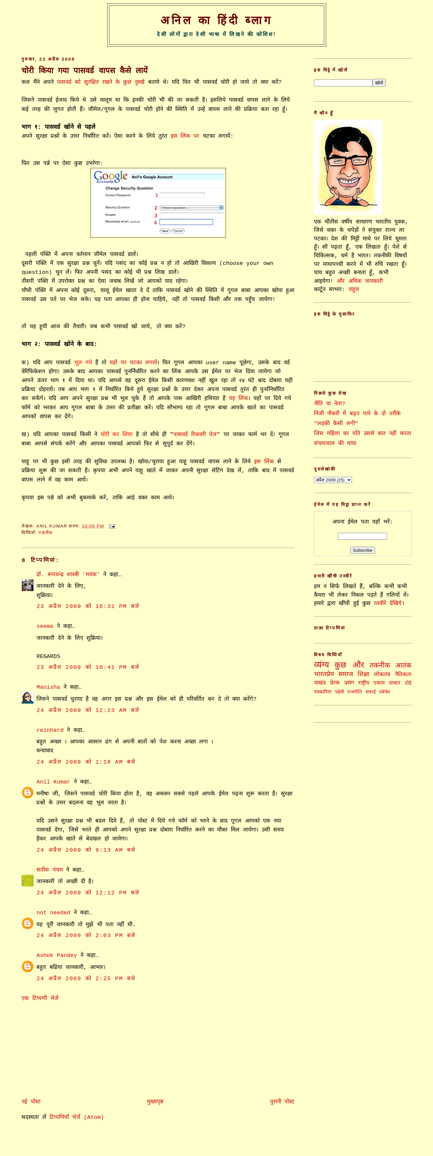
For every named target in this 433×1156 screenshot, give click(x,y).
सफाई (371, 692)
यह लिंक (238, 398)
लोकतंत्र (382, 675)
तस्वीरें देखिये (388, 603)
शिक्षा (363, 674)
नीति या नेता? (329, 404)
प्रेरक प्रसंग (342, 683)
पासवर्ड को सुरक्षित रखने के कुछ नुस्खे (101, 82)
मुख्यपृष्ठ (155, 1102)
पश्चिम (384, 692)
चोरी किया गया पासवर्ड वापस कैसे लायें (85, 71)
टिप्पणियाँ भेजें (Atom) (77, 1117)
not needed (53, 913)
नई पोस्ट (31, 1102)
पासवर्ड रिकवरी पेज (195, 434)
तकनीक (45, 532)
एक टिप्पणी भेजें (40, 998)
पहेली (339, 692)
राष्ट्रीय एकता (371, 683)
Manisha (48, 687)
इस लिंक (264, 462)
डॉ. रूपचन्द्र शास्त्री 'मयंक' (68, 575)
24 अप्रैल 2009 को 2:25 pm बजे (86, 979)
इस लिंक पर (185, 136)
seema (44, 626)
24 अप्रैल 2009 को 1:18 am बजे (86, 762)
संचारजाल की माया (335, 443)
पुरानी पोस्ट (282, 1102)
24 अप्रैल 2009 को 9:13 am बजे (86, 850)
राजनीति (354, 692)
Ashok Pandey (56, 955)
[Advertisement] (71, 1048)
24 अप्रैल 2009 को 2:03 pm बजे (86, 935)
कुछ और (349, 665)
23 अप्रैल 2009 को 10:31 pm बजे (88, 606)
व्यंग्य (321, 665)
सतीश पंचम (49, 870)
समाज (345, 674)
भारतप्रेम (324, 674)
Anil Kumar (53, 782)
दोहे (408, 683)
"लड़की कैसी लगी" (336, 424)
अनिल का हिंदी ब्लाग (216, 20)
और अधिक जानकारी (359, 281)
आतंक (403, 666)
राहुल (354, 289)
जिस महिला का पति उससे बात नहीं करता (362, 433)
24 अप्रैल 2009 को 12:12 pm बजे (88, 893)
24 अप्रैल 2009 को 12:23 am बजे (88, 710)
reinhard (50, 730)
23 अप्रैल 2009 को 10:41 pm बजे (88, 667)
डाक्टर (394, 683)
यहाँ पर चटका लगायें (133, 363)
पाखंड (320, 683)
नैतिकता (403, 675)
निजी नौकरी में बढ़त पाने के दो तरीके (357, 414)
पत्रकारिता (322, 692)
